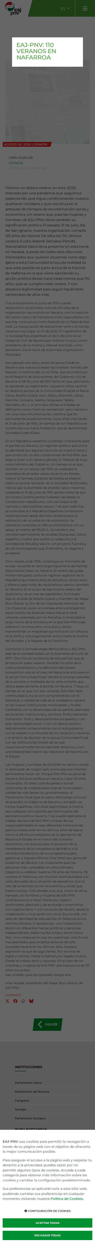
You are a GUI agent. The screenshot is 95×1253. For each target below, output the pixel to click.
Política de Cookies (67, 1199)
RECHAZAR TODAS (47, 1235)
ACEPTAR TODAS (48, 1223)
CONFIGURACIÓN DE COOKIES (47, 1211)
